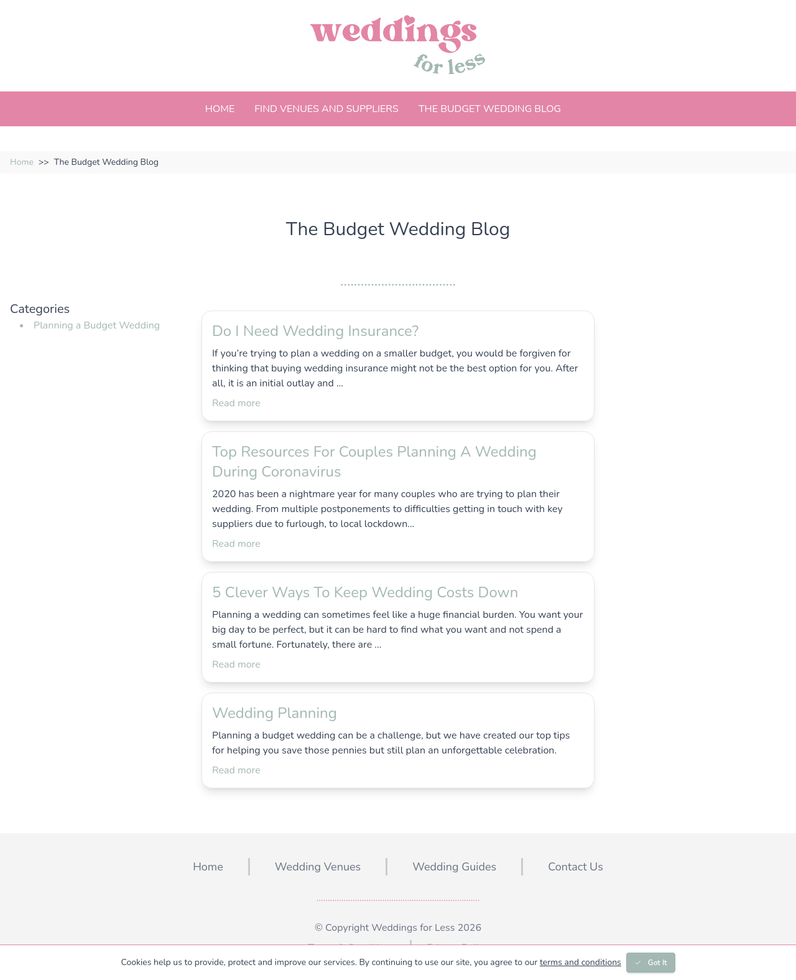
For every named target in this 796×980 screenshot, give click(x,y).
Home (219, 109)
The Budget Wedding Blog (490, 109)
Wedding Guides (454, 866)
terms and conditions (580, 962)
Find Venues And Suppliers (326, 109)
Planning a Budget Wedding (97, 325)
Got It (650, 963)
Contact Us (575, 866)
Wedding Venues (318, 866)
